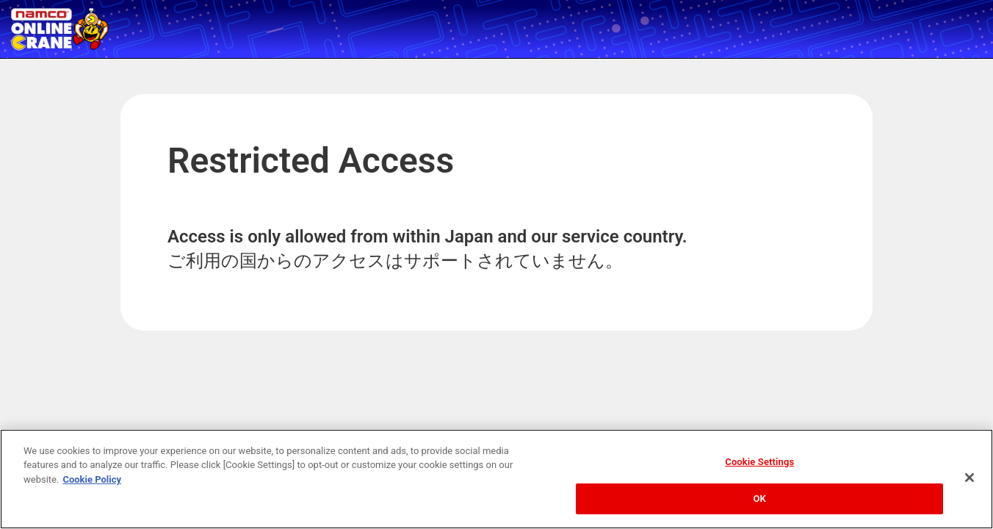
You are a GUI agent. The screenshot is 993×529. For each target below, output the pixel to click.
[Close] (969, 477)
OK (760, 498)
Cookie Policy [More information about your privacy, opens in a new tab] (91, 479)
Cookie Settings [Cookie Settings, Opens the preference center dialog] (759, 461)
